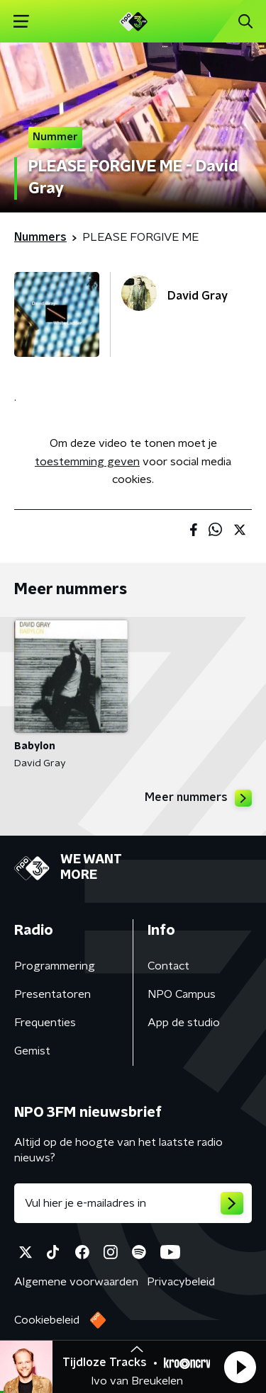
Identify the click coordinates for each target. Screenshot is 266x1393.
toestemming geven (87, 461)
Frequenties (45, 1022)
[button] (239, 1366)
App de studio (184, 1022)
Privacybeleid (181, 1281)
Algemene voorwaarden (76, 1281)
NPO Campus (182, 994)
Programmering (54, 966)
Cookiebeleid (46, 1320)
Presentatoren (52, 994)
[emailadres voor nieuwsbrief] (133, 1203)
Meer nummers (198, 798)
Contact (168, 966)
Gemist (32, 1051)
